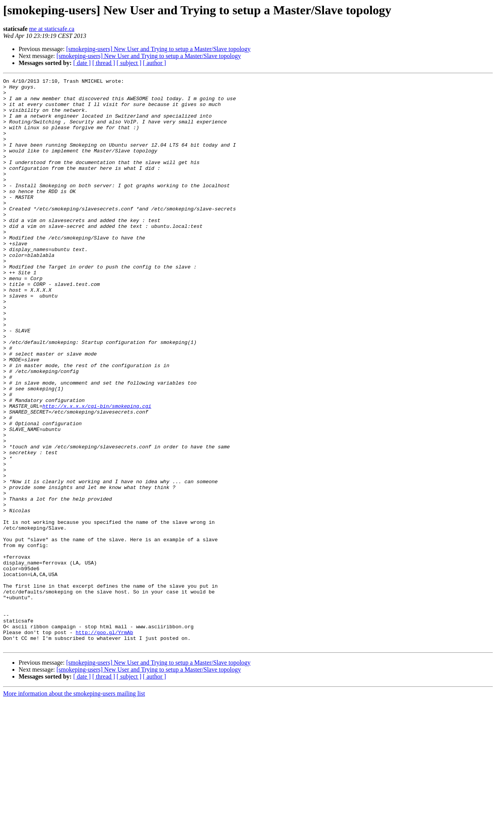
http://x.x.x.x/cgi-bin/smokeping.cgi (96, 472)
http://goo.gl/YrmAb (104, 743)
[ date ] (82, 63)
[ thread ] (103, 63)
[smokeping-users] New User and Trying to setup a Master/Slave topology (158, 49)
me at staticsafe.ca (51, 29)
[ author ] (154, 63)
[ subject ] (129, 63)
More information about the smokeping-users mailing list (74, 807)
